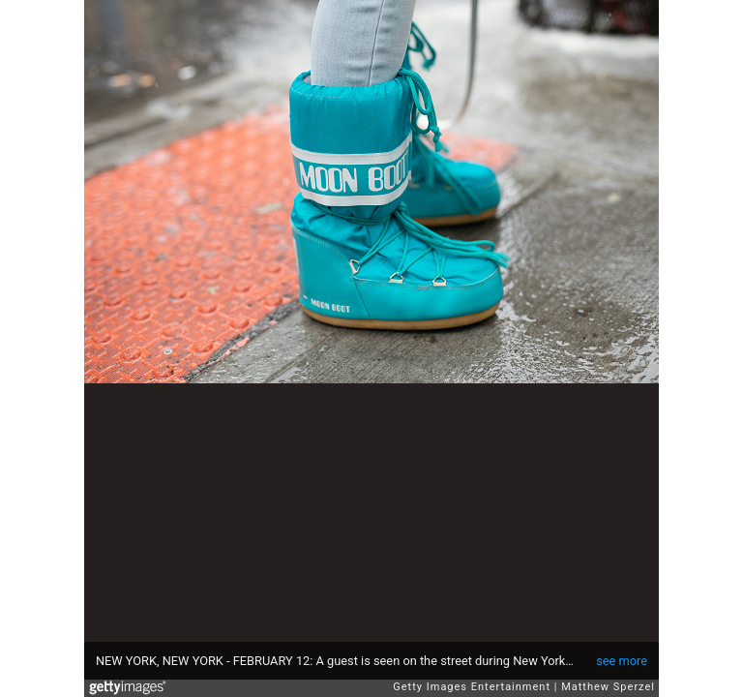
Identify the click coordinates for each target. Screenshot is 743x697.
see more (621, 660)
